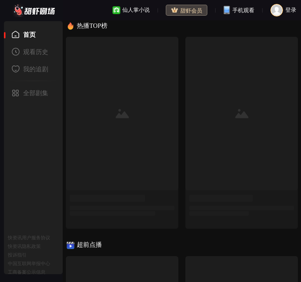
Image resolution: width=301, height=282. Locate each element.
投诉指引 (17, 255)
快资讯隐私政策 (24, 246)
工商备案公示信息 (26, 272)
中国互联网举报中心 (29, 263)
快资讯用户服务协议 (29, 237)
